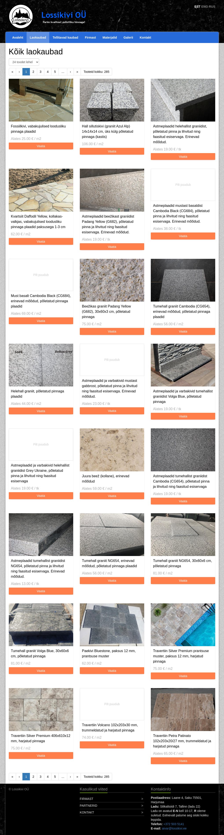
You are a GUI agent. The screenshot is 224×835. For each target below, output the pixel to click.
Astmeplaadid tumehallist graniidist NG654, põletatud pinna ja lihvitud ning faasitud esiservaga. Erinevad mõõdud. (38, 568)
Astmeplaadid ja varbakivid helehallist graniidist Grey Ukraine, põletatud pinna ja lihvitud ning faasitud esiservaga (40, 473)
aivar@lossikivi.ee (174, 828)
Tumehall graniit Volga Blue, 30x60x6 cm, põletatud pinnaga (40, 653)
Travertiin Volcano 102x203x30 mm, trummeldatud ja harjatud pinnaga (110, 727)
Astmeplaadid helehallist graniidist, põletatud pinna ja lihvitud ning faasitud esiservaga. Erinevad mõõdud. (180, 134)
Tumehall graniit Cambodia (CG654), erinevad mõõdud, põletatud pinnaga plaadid (181, 311)
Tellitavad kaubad (65, 37)
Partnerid (88, 805)
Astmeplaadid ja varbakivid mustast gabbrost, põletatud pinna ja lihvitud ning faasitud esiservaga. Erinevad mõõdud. (109, 388)
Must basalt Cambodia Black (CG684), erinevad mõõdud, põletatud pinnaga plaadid (41, 301)
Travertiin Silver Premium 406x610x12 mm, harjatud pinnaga (41, 738)
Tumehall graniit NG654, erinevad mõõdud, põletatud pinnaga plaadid (109, 563)
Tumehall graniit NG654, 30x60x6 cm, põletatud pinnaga (182, 563)
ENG (204, 6)
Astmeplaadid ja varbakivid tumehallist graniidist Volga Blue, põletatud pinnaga (183, 396)
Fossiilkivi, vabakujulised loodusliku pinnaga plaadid (38, 128)
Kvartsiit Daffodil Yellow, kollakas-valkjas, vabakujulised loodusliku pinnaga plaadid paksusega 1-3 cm (38, 222)
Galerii (128, 37)
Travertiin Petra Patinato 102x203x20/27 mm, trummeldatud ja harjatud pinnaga (182, 741)
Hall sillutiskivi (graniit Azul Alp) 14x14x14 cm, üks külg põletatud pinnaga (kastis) (107, 131)
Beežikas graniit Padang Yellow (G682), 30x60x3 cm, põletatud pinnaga (106, 311)
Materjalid (110, 37)
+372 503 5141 (173, 824)
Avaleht (17, 37)
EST (197, 6)
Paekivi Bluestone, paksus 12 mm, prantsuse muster (109, 653)
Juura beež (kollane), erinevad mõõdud (105, 478)
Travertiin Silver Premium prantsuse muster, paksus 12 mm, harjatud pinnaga (181, 656)
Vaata (41, 146)
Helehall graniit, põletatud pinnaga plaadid (37, 393)
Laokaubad (38, 37)
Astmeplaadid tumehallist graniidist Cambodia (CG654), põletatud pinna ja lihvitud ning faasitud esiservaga (181, 481)
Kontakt (145, 37)
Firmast (90, 37)
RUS (212, 6)
